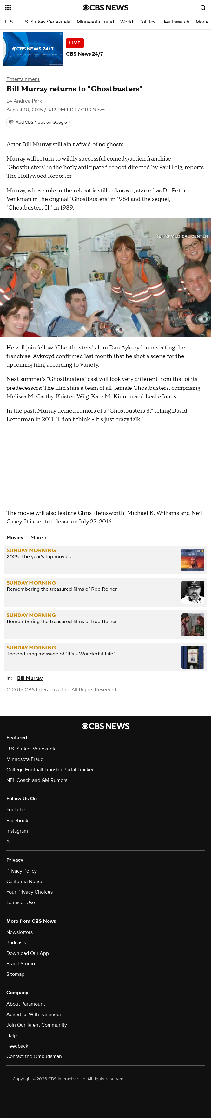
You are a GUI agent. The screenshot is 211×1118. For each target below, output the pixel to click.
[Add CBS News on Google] (38, 122)
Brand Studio (20, 963)
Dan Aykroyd (126, 347)
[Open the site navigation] (38, 7)
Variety (89, 365)
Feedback (17, 1045)
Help (11, 1035)
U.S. (9, 22)
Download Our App (27, 953)
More (38, 538)
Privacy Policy (21, 871)
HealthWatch (175, 22)
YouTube (15, 809)
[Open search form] (203, 7)
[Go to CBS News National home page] (106, 7)
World (126, 22)
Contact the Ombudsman (34, 1056)
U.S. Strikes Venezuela (45, 22)
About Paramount (25, 1004)
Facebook (17, 820)
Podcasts (16, 942)
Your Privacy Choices (29, 892)
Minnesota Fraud (95, 22)
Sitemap (15, 974)
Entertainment (23, 79)
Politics (147, 22)
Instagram (17, 831)
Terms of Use (20, 902)
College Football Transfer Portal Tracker (50, 769)
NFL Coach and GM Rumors (36, 780)
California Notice (24, 881)
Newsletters (19, 932)
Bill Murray (30, 678)
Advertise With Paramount (35, 1014)
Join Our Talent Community (36, 1025)
